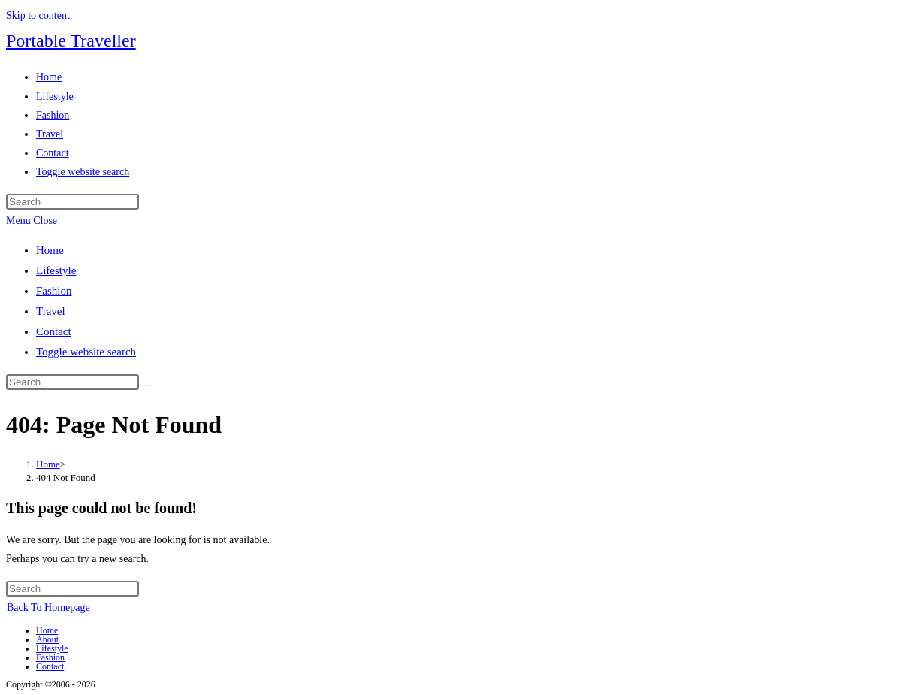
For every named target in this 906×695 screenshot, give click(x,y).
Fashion (54, 291)
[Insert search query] (72, 202)
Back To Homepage (48, 607)
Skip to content (38, 15)
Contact (53, 331)
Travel (50, 311)
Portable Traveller (71, 40)
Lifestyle (56, 270)
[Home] (48, 464)
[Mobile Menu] (31, 220)
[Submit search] (147, 385)
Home (50, 250)
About (47, 639)
